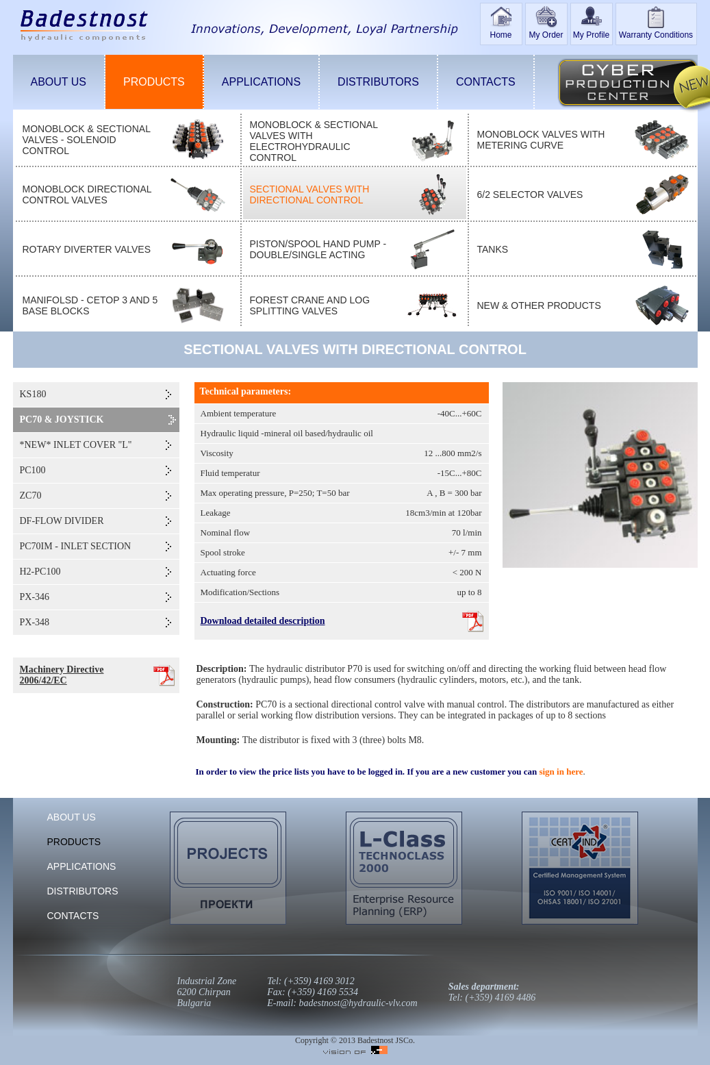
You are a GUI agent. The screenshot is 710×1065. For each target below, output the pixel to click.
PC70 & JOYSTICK (62, 419)
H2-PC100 (40, 571)
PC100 (33, 470)
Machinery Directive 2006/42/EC (62, 675)
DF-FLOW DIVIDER (62, 521)
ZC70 (31, 495)
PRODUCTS (154, 82)
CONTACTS (486, 82)
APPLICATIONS (261, 82)
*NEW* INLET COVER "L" (76, 445)
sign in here (561, 771)
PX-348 (35, 622)
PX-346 (35, 597)
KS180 (33, 394)
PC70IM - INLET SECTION (75, 546)
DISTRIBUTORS (378, 82)
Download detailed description (263, 621)
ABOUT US (59, 82)
